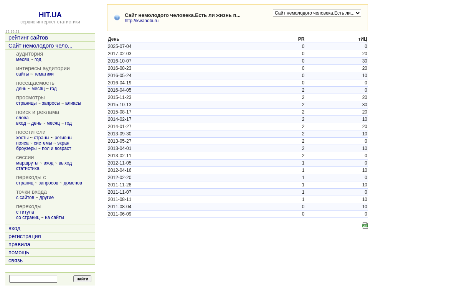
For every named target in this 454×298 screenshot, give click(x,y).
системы (43, 143)
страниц (24, 183)
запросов (48, 183)
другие (47, 197)
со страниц (28, 217)
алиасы (73, 103)
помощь (18, 252)
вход (21, 123)
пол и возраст (56, 148)
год (38, 59)
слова (22, 117)
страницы (26, 103)
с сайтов (25, 197)
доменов (73, 183)
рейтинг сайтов (28, 38)
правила (19, 244)
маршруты (27, 163)
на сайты (54, 217)
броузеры (26, 148)
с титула (25, 212)
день (21, 88)
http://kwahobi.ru (141, 20)
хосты (22, 137)
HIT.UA (50, 15)
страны (41, 137)
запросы (51, 103)
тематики (44, 74)
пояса (22, 143)
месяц (22, 59)
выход (65, 163)
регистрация (24, 236)
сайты (22, 74)
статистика (27, 168)
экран (63, 143)
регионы (63, 137)
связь (15, 260)
